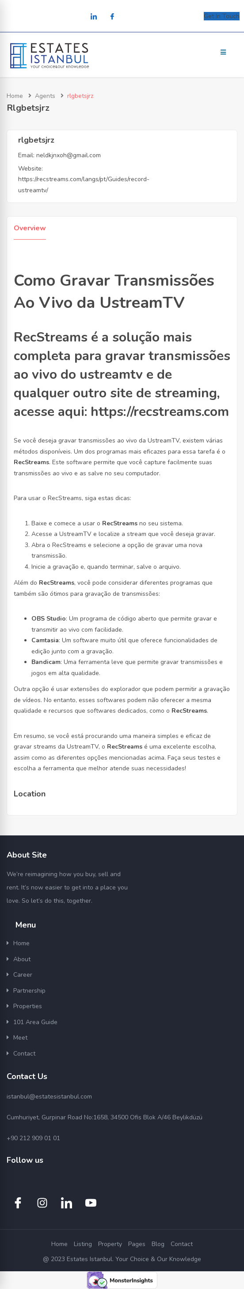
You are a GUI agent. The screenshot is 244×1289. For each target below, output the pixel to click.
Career (22, 975)
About (21, 959)
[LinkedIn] (94, 17)
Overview (30, 228)
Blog (158, 1244)
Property (110, 1244)
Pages (136, 1244)
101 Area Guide (35, 1022)
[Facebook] (112, 17)
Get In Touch (222, 16)
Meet (20, 1037)
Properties (27, 1006)
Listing (83, 1244)
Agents (45, 96)
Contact (24, 1053)
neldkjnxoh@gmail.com (68, 155)
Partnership (29, 990)
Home (15, 96)
